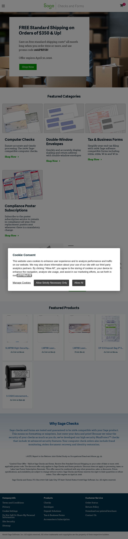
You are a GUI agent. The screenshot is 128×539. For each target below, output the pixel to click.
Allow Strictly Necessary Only (51, 282)
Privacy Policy (24, 275)
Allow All (78, 282)
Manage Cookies (22, 282)
